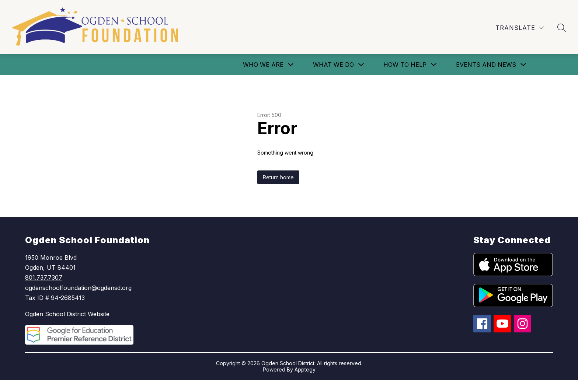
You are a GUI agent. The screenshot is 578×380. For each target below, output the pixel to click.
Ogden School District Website (67, 314)
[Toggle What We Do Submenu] (361, 65)
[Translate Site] (520, 27)
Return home (278, 177)
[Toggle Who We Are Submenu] (290, 65)
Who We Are (263, 64)
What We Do (333, 64)
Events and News (486, 64)
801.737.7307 (43, 277)
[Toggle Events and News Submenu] (523, 65)
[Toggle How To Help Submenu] (433, 65)
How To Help (404, 64)
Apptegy (305, 369)
